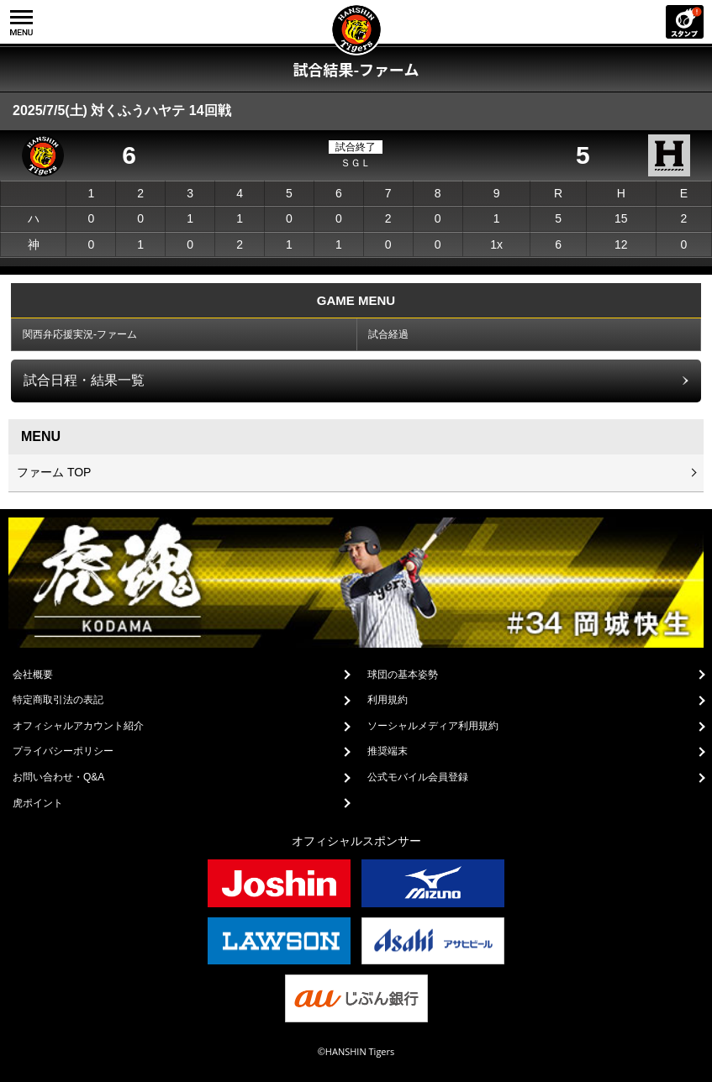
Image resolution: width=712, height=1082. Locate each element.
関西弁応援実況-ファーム (80, 334)
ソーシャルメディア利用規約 (432, 726)
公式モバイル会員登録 (417, 777)
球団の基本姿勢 (402, 674)
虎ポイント (38, 803)
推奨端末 (387, 751)
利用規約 (387, 700)
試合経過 (388, 334)
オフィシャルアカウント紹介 (78, 726)
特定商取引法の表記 (58, 700)
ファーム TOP (54, 472)
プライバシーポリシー (63, 751)
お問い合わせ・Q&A (58, 777)
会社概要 (33, 674)
